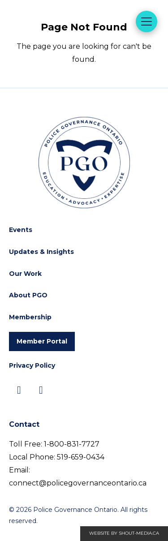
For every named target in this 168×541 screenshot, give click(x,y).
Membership (30, 317)
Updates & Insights (41, 252)
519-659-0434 (80, 457)
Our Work (25, 274)
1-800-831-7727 (71, 444)
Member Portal (42, 341)
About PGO (28, 295)
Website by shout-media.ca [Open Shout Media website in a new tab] (124, 533)
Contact (24, 424)
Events (20, 230)
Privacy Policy (32, 365)
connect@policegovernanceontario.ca (77, 483)
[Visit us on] (19, 390)
